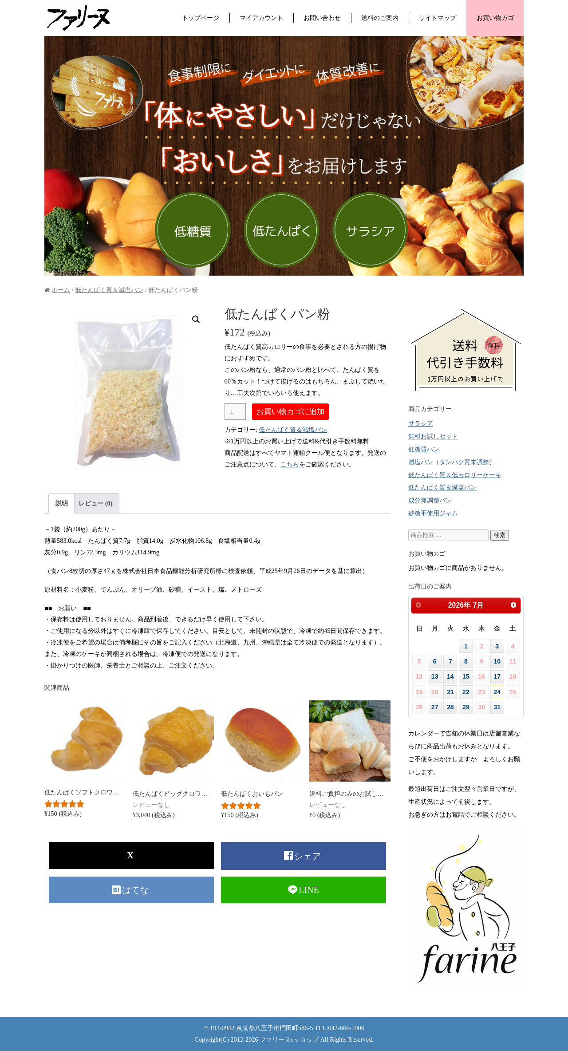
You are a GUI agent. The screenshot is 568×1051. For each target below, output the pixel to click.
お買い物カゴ (495, 17)
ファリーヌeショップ (289, 1039)
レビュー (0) (95, 503)
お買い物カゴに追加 (290, 411)
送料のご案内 (379, 17)
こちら (289, 464)
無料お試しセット (433, 436)
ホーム (60, 289)
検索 (499, 535)
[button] (196, 320)
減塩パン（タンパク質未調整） (451, 462)
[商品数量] (235, 411)
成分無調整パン (430, 500)
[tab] (61, 503)
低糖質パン (423, 449)
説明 (61, 503)
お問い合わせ (322, 17)
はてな (136, 890)
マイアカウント (261, 17)
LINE (309, 890)
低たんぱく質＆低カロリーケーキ (454, 474)
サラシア (420, 423)
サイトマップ (437, 17)
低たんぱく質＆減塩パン (109, 289)
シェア (308, 856)
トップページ (200, 17)
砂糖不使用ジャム (433, 513)
